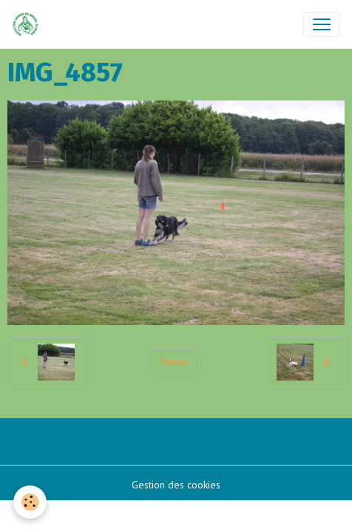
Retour (175, 361)
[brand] (28, 24)
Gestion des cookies (176, 484)
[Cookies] (30, 502)
